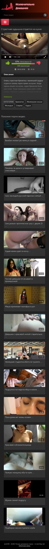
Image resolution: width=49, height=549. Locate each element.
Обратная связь (24, 545)
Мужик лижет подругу (15, 500)
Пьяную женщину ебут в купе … (19, 472)
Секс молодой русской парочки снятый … (24, 195)
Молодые (9, 105)
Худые (28, 105)
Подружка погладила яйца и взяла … (22, 389)
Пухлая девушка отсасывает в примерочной (19, 280)
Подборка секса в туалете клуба (20, 528)
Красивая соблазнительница (18, 445)
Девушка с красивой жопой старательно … (23, 335)
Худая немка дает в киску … (18, 251)
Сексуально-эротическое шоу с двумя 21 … (24, 224)
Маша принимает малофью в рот (20, 306)
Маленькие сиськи (34, 102)
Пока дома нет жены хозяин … (19, 417)
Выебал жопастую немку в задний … (22, 140)
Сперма (19, 105)
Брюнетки (20, 102)
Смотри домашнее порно (20, 6)
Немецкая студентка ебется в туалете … (23, 362)
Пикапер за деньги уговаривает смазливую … (19, 169)
